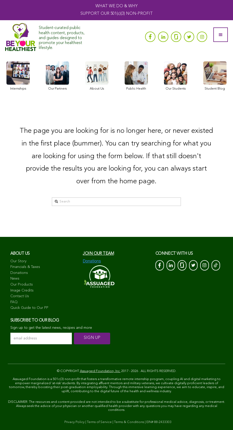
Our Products (21, 284)
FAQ (14, 302)
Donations (19, 273)
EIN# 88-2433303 (158, 422)
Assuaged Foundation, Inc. (100, 371)
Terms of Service (99, 422)
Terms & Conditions (129, 422)
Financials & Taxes (25, 267)
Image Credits (22, 290)
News (14, 278)
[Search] (116, 201)
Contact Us (19, 296)
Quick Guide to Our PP (29, 308)
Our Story (18, 261)
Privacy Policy (74, 422)
